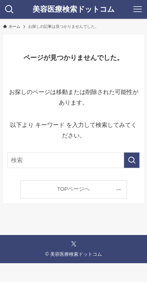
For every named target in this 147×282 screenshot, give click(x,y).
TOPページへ (73, 189)
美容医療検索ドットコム (73, 9)
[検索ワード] (73, 160)
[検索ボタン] (9, 9)
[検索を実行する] (132, 160)
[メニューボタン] (137, 9)
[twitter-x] (73, 244)
